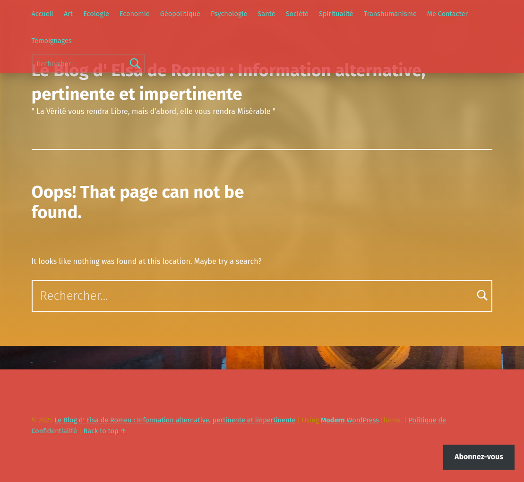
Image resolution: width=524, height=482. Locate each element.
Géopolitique (180, 13)
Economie (135, 13)
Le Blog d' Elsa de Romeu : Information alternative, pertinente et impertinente (174, 420)
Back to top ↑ (104, 431)
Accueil (42, 13)
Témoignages (52, 40)
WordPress (362, 420)
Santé (266, 13)
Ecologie (96, 13)
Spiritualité (336, 13)
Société (297, 13)
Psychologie (229, 13)
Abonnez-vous (479, 456)
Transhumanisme (390, 13)
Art (68, 13)
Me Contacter (447, 13)
